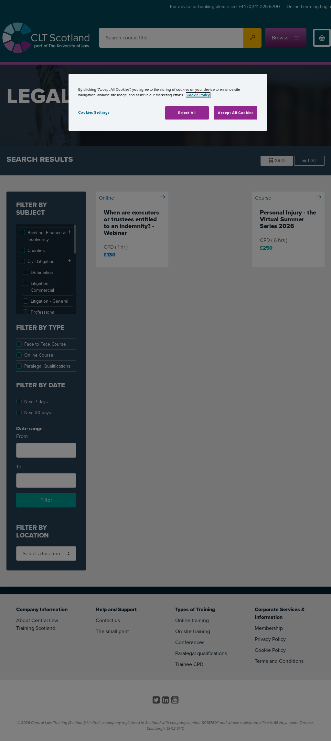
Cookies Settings (94, 112)
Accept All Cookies (235, 113)
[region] (168, 102)
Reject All (187, 113)
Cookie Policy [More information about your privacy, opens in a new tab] (198, 95)
